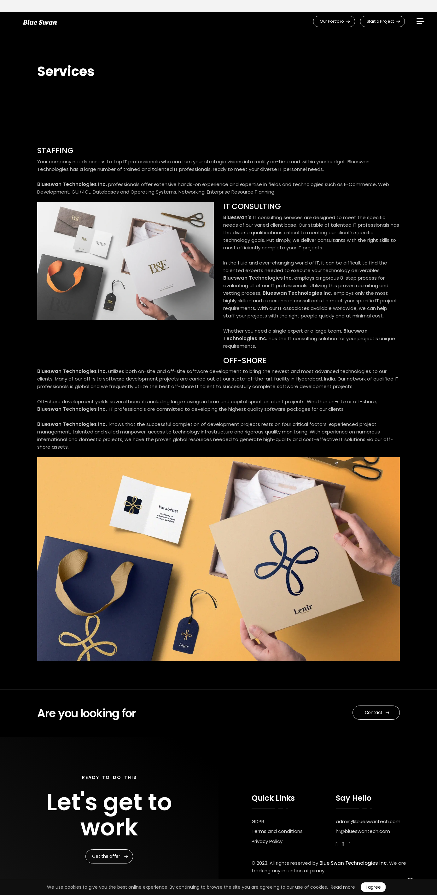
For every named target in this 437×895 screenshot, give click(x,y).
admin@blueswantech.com (368, 821)
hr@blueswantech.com (363, 831)
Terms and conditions (277, 831)
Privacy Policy (267, 841)
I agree (373, 887)
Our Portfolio (335, 21)
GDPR (258, 821)
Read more (343, 887)
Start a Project (383, 21)
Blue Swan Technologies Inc (353, 863)
